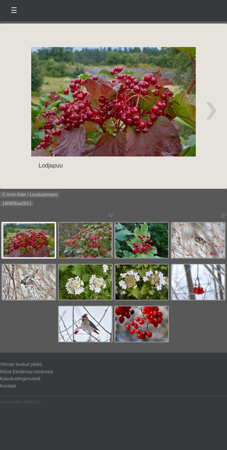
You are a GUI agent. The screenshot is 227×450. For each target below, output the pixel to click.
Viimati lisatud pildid (21, 364)
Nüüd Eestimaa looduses (26, 371)
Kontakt (8, 386)
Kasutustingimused (20, 378)
